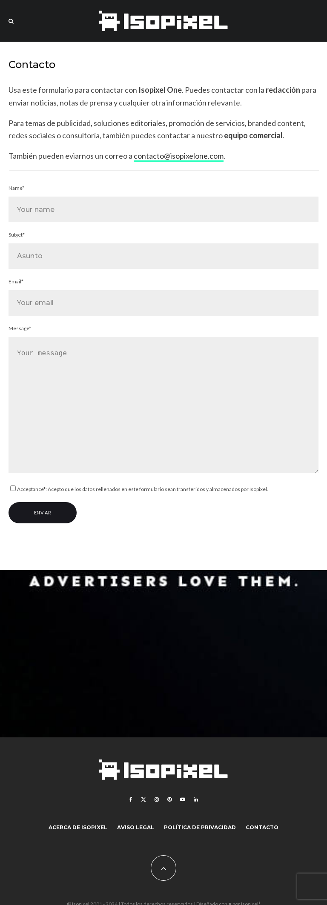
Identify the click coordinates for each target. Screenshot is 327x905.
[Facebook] (131, 799)
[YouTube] (182, 799)
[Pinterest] (169, 799)
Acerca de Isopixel (78, 827)
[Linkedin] (195, 799)
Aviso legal (135, 827)
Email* (163, 297)
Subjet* (163, 250)
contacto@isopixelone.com (179, 155)
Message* (163, 400)
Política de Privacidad (200, 827)
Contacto (262, 827)
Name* (163, 203)
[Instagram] (156, 799)
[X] (143, 799)
